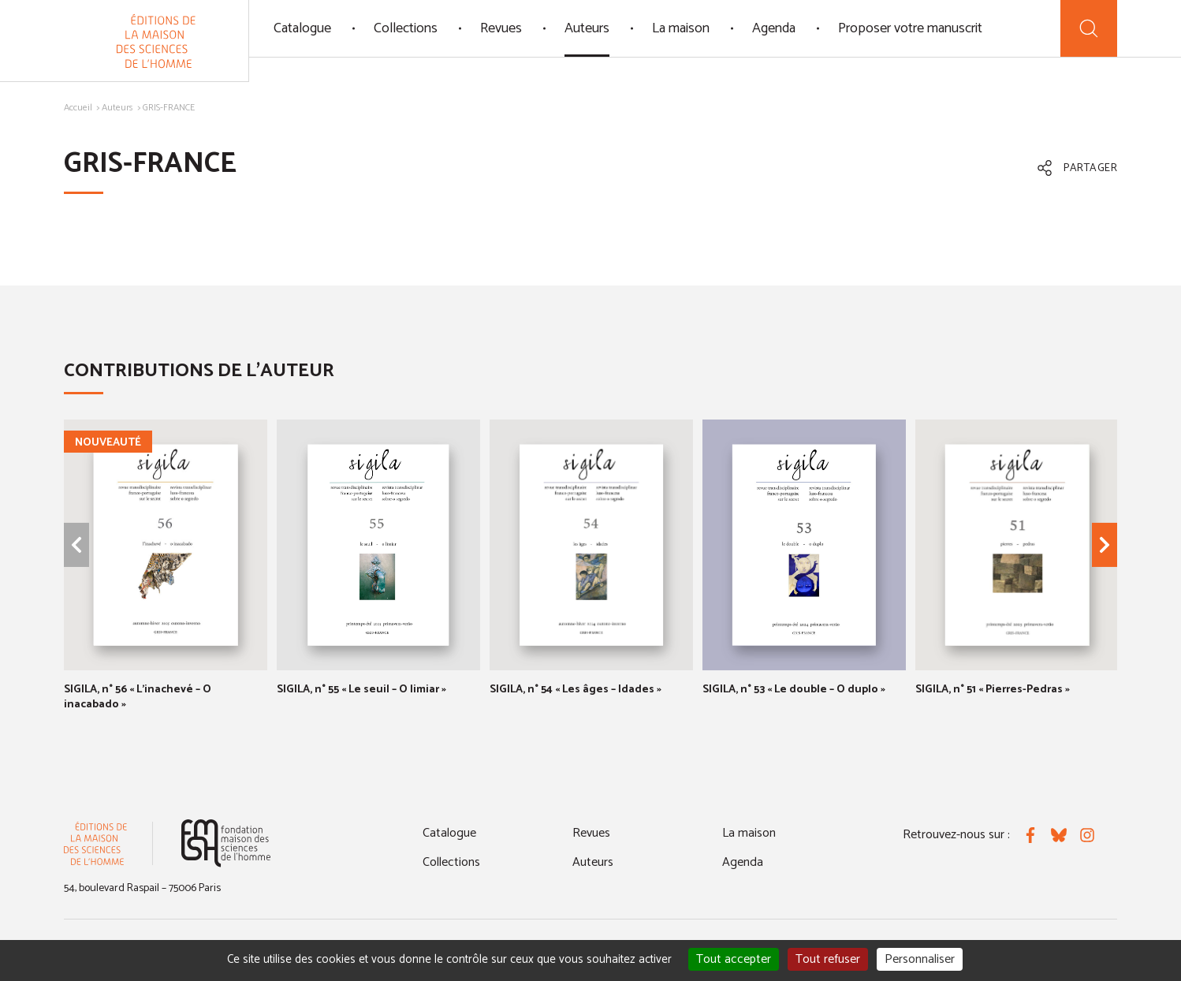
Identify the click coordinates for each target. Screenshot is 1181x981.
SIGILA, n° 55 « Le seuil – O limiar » (361, 690)
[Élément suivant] (1104, 545)
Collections (406, 28)
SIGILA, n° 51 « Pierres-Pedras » (992, 690)
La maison (681, 28)
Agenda (773, 28)
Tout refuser (827, 959)
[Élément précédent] (76, 545)
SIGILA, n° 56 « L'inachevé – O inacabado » (137, 697)
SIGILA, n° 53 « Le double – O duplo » (793, 690)
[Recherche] (1088, 28)
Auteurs (586, 28)
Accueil (78, 107)
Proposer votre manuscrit (910, 28)
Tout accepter (733, 959)
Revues (501, 28)
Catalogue (302, 28)
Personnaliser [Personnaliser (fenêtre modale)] (920, 959)
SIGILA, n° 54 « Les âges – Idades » (575, 690)
